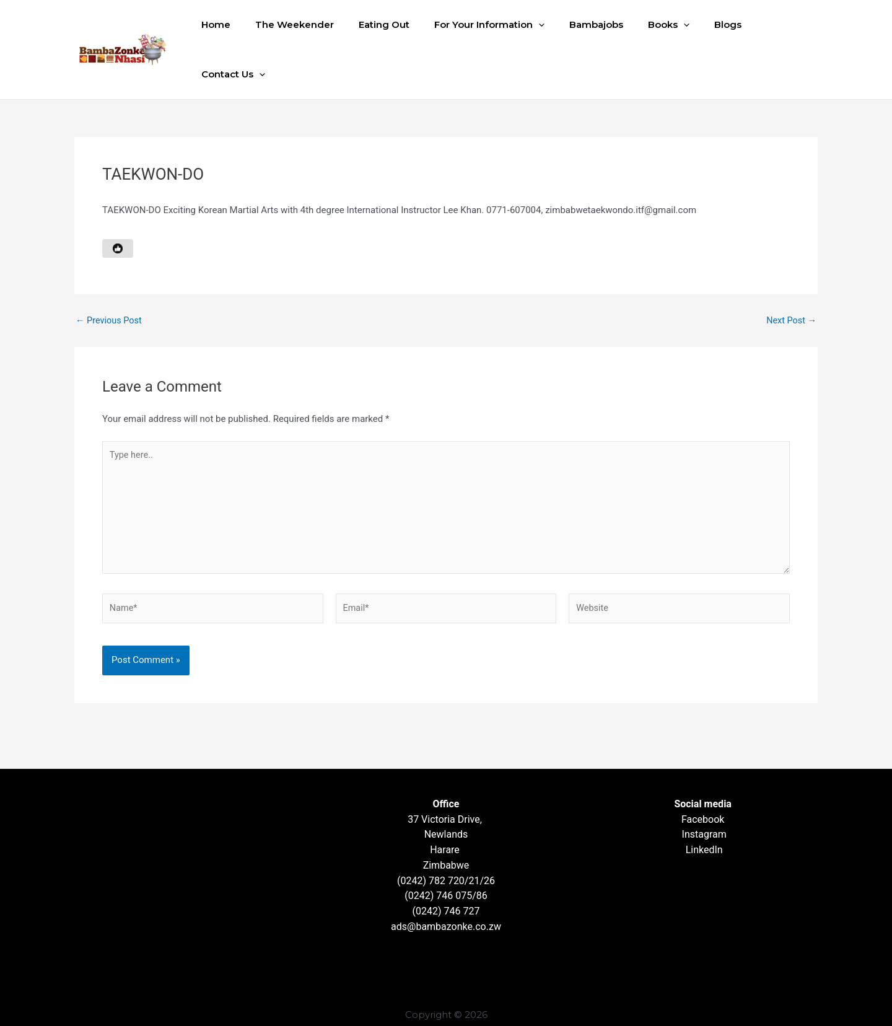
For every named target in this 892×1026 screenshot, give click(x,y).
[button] (542, 25)
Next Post (790, 271)
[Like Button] (117, 199)
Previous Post (110, 271)
